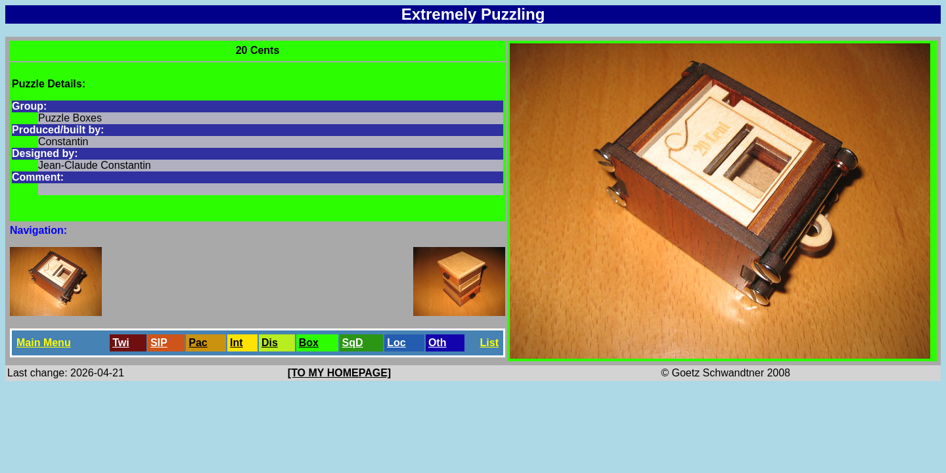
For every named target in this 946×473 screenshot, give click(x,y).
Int (236, 342)
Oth (437, 342)
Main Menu (43, 342)
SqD (352, 342)
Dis (269, 342)
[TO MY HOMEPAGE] (339, 372)
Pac (198, 342)
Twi (120, 342)
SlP (159, 342)
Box (309, 342)
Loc (396, 342)
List (489, 342)
